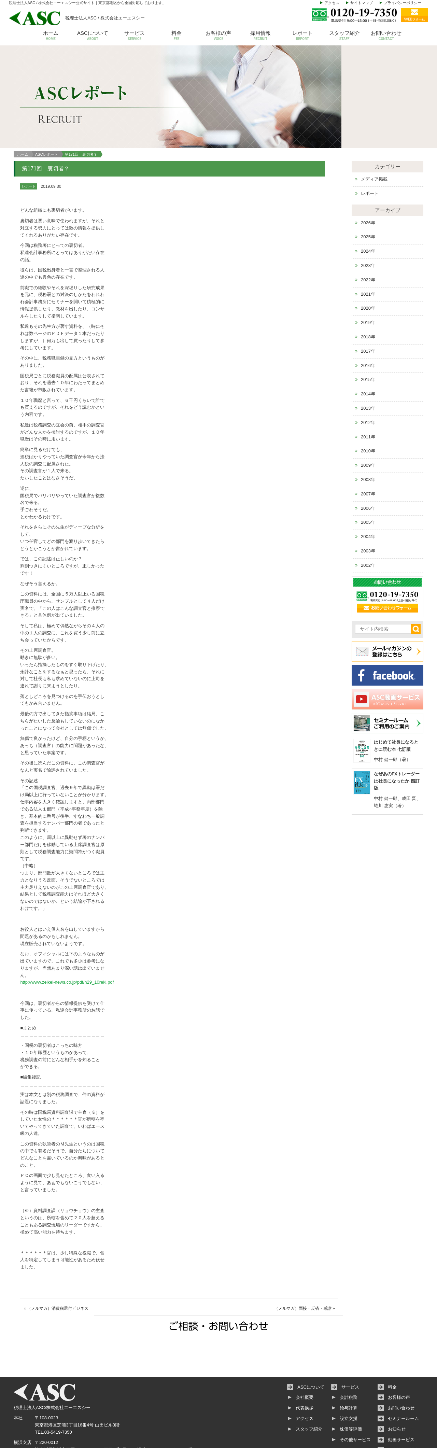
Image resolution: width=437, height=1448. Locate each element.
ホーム (51, 36)
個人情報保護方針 (405, 1419)
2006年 (368, 477)
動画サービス (401, 1409)
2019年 (368, 292)
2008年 (368, 449)
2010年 (368, 420)
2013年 (368, 377)
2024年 (368, 221)
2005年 (368, 492)
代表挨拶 (304, 1377)
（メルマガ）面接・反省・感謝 (303, 1278)
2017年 (368, 320)
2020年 (368, 278)
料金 (177, 36)
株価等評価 (351, 1398)
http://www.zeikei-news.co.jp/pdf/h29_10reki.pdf (67, 952)
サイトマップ (361, 3)
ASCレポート (46, 124)
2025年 (368, 206)
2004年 (368, 506)
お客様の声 (219, 36)
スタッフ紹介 (344, 36)
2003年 (368, 520)
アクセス (331, 3)
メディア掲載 (374, 148)
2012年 (368, 392)
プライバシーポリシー (402, 3)
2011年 (368, 406)
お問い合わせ (386, 36)
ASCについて (93, 36)
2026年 (368, 192)
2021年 (368, 263)
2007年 (368, 463)
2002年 (368, 534)
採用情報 (260, 36)
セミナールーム (403, 1388)
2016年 (368, 335)
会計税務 (348, 1367)
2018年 (368, 306)
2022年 (368, 249)
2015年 (368, 349)
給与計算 (348, 1377)
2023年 (368, 235)
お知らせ (397, 1398)
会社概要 (304, 1367)
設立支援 (348, 1388)
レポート (302, 36)
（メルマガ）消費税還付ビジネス (57, 1278)
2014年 (368, 363)
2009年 (368, 434)
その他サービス (355, 1409)
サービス (135, 36)
